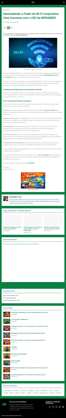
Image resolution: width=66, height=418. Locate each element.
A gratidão (14, 347)
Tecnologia (58, 392)
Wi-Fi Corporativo (44, 155)
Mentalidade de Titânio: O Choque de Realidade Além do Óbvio (28, 333)
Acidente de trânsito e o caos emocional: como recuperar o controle (29, 326)
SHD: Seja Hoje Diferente (8, 415)
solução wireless (49, 110)
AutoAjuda (16, 390)
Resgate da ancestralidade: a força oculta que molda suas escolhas (29, 312)
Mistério (17, 392)
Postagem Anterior (6, 285)
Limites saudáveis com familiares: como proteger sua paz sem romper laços (33, 228)
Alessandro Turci (16, 197)
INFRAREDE (31, 163)
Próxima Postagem (59, 285)
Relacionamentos (43, 392)
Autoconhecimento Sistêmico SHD (11, 300)
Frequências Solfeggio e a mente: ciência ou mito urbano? (12, 227)
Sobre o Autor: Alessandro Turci (10, 295)
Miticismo (23, 392)
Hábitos (11, 392)
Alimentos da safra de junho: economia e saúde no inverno (52, 227)
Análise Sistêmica (8, 390)
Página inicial (6, 9)
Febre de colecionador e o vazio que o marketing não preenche (28, 340)
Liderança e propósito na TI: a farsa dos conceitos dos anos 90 (28, 374)
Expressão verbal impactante (19, 354)
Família (51, 390)
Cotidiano (37, 390)
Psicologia (35, 392)
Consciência (23, 390)
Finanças (6, 392)
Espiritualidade (44, 390)
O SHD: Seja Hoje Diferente (9, 298)
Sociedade (51, 392)
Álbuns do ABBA (15, 361)
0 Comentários (15, 22)
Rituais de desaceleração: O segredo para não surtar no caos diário (29, 367)
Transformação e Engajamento (19, 319)
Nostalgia (29, 392)
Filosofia (56, 390)
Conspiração (30, 390)
